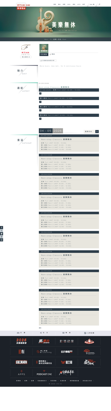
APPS (78, 5)
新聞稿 (19, 380)
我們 (83, 5)
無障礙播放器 (75, 380)
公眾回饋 (91, 333)
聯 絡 (68, 332)
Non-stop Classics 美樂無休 (54, 87)
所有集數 (44, 54)
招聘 (26, 380)
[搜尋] (99, 4)
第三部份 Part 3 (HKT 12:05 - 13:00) (56, 149)
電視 (54, 5)
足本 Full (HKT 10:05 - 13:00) (53, 143)
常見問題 (53, 380)
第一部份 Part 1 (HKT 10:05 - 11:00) (56, 145)
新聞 (63, 5)
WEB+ (68, 5)
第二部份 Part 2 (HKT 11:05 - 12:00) (56, 147)
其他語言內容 (88, 380)
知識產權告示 (43, 380)
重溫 (73, 5)
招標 (33, 380)
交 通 (23, 332)
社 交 (45, 332)
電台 (59, 5)
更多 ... (41, 328)
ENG (91, 4)
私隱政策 (63, 380)
